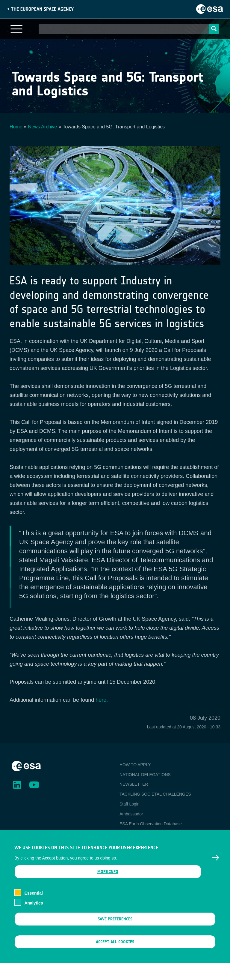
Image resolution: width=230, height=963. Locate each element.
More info (107, 879)
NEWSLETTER (133, 784)
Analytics (33, 910)
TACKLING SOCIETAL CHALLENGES (155, 794)
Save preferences (115, 926)
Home (16, 126)
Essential (33, 900)
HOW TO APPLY (135, 764)
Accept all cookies (115, 949)
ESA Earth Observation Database (150, 823)
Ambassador (131, 814)
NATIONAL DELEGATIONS (145, 774)
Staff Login (129, 804)
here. (102, 700)
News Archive (42, 126)
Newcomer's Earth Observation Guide (154, 833)
